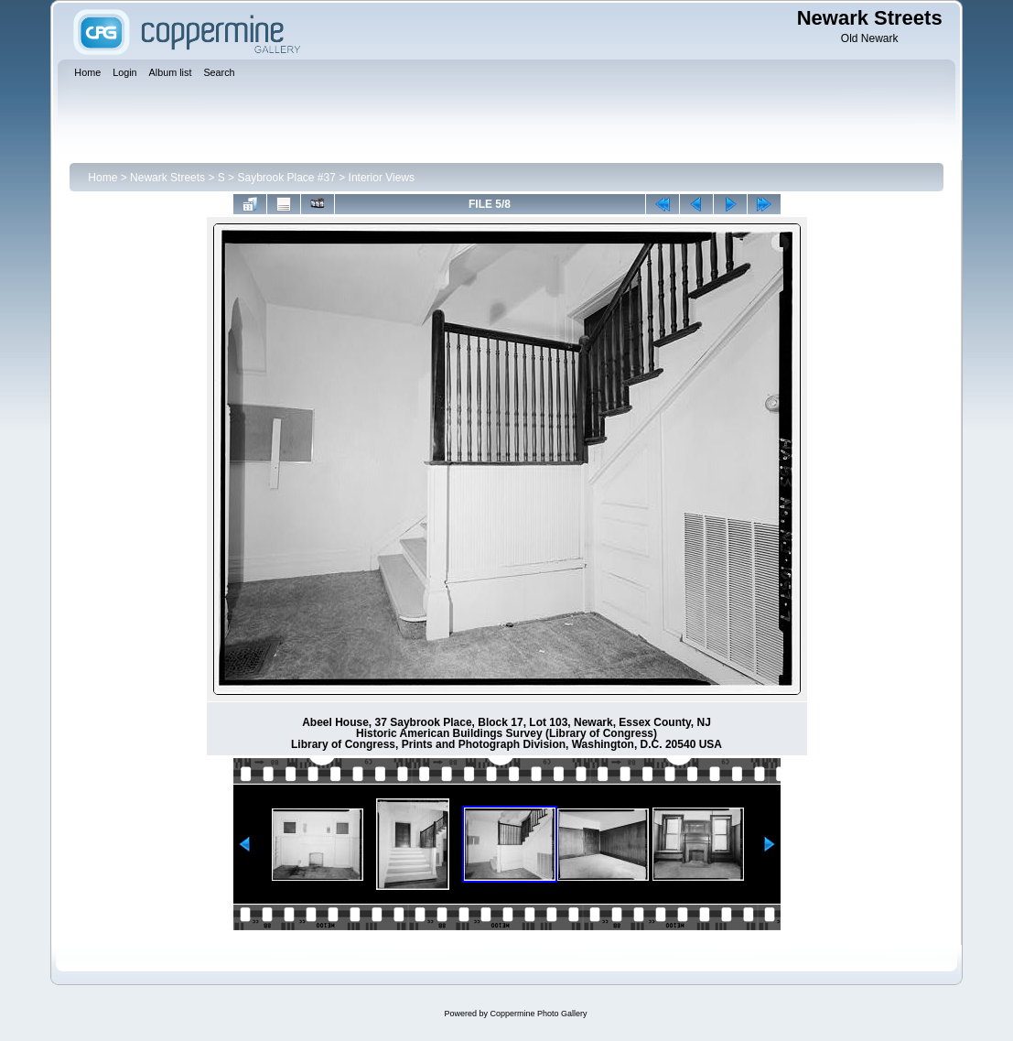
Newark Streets (167, 177)
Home (102, 177)
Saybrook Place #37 (286, 177)
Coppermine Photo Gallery (538, 1013)
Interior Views (382, 177)
